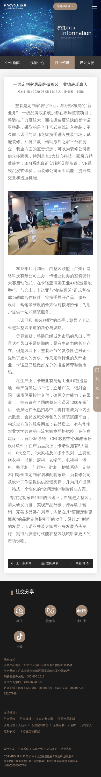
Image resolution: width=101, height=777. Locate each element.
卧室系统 (9, 718)
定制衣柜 (9, 731)
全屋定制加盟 (39, 725)
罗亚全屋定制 (66, 718)
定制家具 (86, 725)
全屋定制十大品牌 (15, 725)
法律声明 (37, 749)
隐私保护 (52, 749)
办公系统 (23, 749)
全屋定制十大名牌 (64, 725)
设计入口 (9, 749)
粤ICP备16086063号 (15, 761)
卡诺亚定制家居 (30, 731)
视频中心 (37, 63)
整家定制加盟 (44, 718)
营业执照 (66, 749)
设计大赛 (87, 63)
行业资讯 (62, 63)
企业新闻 (12, 63)
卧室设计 (25, 718)
